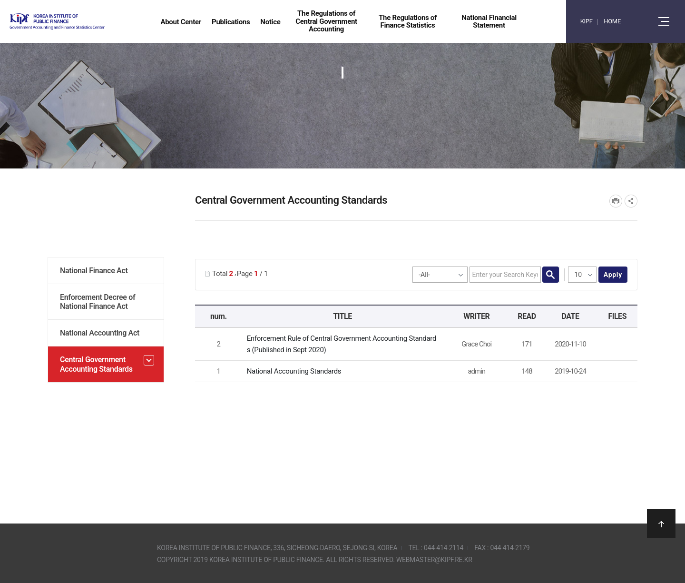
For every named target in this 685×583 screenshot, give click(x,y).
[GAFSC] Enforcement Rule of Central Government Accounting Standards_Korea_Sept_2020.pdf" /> (615, 344)
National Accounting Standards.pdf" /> (615, 371)
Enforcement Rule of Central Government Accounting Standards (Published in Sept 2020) (342, 344)
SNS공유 (631, 201)
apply (613, 274)
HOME (612, 21)
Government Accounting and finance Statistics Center (82, 21)
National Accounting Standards (294, 371)
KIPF (586, 21)
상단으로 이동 (661, 523)
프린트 (615, 201)
